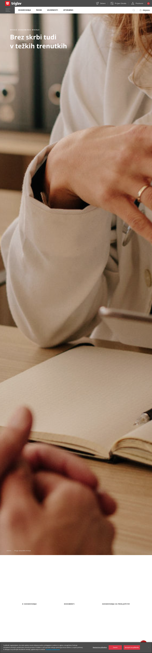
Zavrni (115, 649)
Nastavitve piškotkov (100, 649)
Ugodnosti (52, 10)
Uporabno (68, 10)
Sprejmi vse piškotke (132, 649)
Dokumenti (69, 604)
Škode (39, 10)
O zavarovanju (29, 604)
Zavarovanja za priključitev (116, 604)
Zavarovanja (24, 10)
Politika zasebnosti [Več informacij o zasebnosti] (53, 651)
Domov (9, 551)
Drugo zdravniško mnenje (22, 551)
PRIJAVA (146, 10)
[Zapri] (148, 649)
